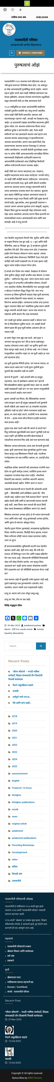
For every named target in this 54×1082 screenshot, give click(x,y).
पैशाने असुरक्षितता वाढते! (23, 685)
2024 (14, 759)
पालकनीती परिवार (26, 40)
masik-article (26, 629)
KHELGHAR (42, 17)
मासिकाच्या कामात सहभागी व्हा (20, 982)
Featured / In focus (22, 788)
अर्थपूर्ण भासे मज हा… (22, 697)
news (14, 816)
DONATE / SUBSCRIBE (30, 53)
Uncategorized (19, 852)
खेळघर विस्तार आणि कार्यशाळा (20, 951)
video (15, 859)
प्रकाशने (10, 960)
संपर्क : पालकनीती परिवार (18, 991)
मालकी (15, 691)
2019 (14, 723)
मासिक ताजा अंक (18, 17)
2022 (14, 745)
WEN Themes (35, 1078)
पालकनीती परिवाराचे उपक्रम (19, 946)
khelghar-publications (23, 802)
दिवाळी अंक (17, 873)
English (15, 780)
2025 (14, 766)
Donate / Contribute (17, 987)
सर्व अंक (10, 956)
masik (15, 809)
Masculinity (18, 633)
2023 (14, 752)
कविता (14, 866)
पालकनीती (16, 880)
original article (19, 823)
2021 (14, 737)
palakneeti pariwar (32, 625)
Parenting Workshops (23, 845)
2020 (14, 730)
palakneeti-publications (24, 838)
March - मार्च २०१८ (11, 629)
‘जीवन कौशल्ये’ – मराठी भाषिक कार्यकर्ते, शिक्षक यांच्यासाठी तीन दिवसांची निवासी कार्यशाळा (25, 675)
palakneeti (17, 831)
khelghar (16, 795)
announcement (20, 773)
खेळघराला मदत (14, 977)
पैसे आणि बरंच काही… (22, 703)
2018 (14, 716)
